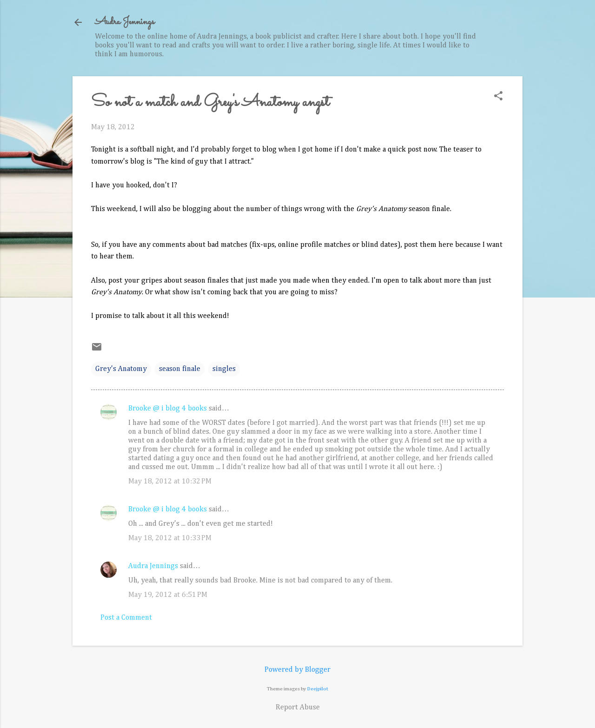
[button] (498, 97)
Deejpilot (317, 688)
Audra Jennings (124, 22)
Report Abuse (298, 707)
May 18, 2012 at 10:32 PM (170, 481)
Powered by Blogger (297, 670)
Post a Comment (126, 618)
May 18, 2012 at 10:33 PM (170, 538)
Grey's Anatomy (121, 369)
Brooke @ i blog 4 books (167, 408)
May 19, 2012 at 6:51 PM (167, 595)
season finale (179, 369)
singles (224, 369)
